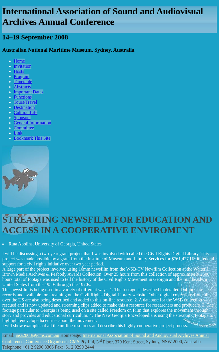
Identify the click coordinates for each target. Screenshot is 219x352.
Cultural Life (25, 112)
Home (19, 61)
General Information (32, 122)
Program (21, 76)
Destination (24, 107)
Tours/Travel (25, 102)
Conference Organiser (46, 341)
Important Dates (28, 91)
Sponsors (22, 117)
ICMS (73, 341)
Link (18, 133)
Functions (23, 97)
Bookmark (32, 138)
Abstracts (22, 86)
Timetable (23, 81)
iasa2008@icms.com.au (37, 335)
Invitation (22, 66)
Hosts (19, 71)
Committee (24, 127)
